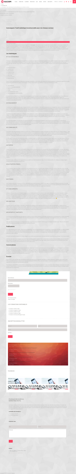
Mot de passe (10, 283)
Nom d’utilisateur (11, 277)
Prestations (32, 1)
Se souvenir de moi (12, 289)
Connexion (60, 1)
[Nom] (52, 326)
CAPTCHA (9, 332)
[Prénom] (22, 326)
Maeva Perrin (10, 19)
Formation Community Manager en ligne (17, 314)
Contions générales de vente (14, 468)
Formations (21, 1)
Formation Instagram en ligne (15, 310)
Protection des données (13, 466)
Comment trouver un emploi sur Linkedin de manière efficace (21, 357)
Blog (37, 1)
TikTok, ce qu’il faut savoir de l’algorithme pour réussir (19, 361)
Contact (44, 1)
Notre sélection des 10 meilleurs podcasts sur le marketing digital (22, 352)
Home (2, 4)
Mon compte (50, 1)
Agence (40, 1)
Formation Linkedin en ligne (14, 311)
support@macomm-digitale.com (16, 453)
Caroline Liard (13, 344)
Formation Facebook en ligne (15, 313)
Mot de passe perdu (12, 297)
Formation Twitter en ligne (14, 308)
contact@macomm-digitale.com (16, 452)
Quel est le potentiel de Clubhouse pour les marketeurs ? (20, 343)
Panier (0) (56, 1)
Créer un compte (11, 299)
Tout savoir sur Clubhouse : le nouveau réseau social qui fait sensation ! (23, 347)
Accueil (16, 1)
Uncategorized (4, 5)
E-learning (27, 1)
